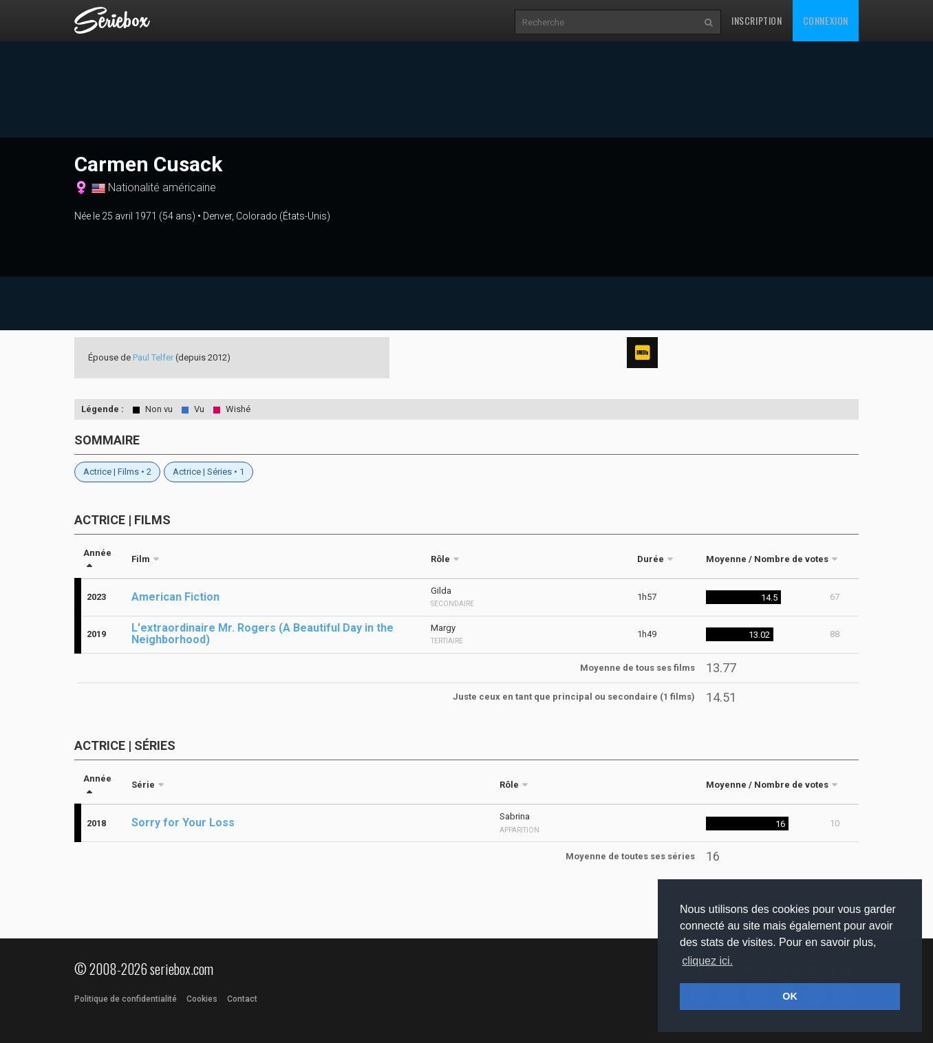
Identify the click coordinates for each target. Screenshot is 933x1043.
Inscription (756, 20)
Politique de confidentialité (125, 999)
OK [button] (789, 996)
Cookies (201, 999)
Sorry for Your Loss (183, 822)
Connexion (825, 20)
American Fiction (175, 597)
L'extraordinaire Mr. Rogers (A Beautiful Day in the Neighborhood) (262, 633)
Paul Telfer (153, 357)
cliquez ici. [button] (707, 961)
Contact (242, 999)
